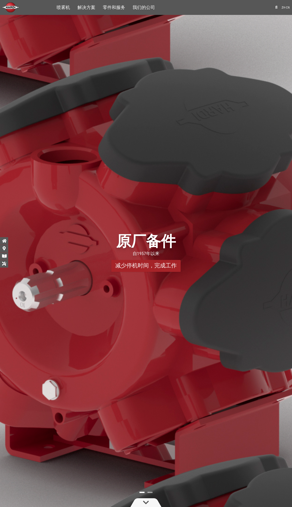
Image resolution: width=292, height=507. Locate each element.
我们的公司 (144, 7)
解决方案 (86, 7)
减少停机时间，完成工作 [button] (146, 265)
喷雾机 (63, 7)
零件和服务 (114, 7)
